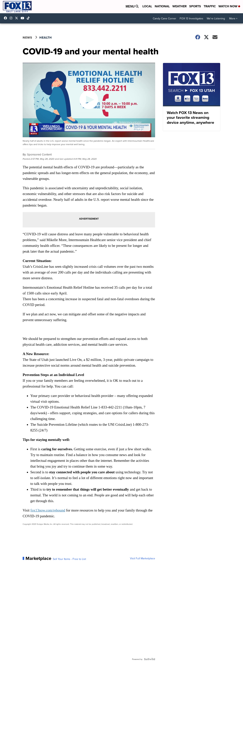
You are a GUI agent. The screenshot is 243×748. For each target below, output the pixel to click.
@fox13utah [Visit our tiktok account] (29, 18)
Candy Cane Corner (164, 18)
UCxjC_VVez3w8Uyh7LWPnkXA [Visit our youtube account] (23, 18)
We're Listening (216, 18)
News (27, 37)
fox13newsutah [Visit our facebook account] (6, 18)
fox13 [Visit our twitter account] (17, 18)
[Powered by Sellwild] (149, 659)
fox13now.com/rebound (48, 510)
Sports (195, 6)
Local (147, 6)
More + (233, 18)
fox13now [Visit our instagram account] (12, 18)
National (162, 6)
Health (45, 37)
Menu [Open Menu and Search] (132, 6)
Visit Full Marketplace (142, 558)
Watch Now (229, 6)
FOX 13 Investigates (191, 18)
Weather (179, 6)
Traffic (210, 6)
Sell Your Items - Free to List (69, 559)
